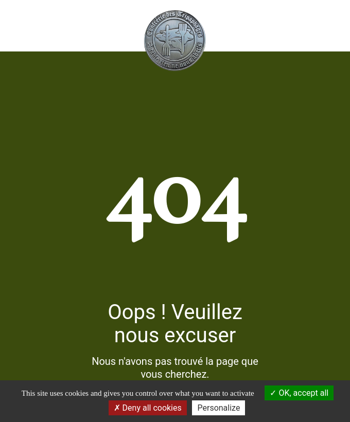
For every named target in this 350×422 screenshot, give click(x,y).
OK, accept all (299, 393)
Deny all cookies (148, 408)
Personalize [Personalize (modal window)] (218, 408)
